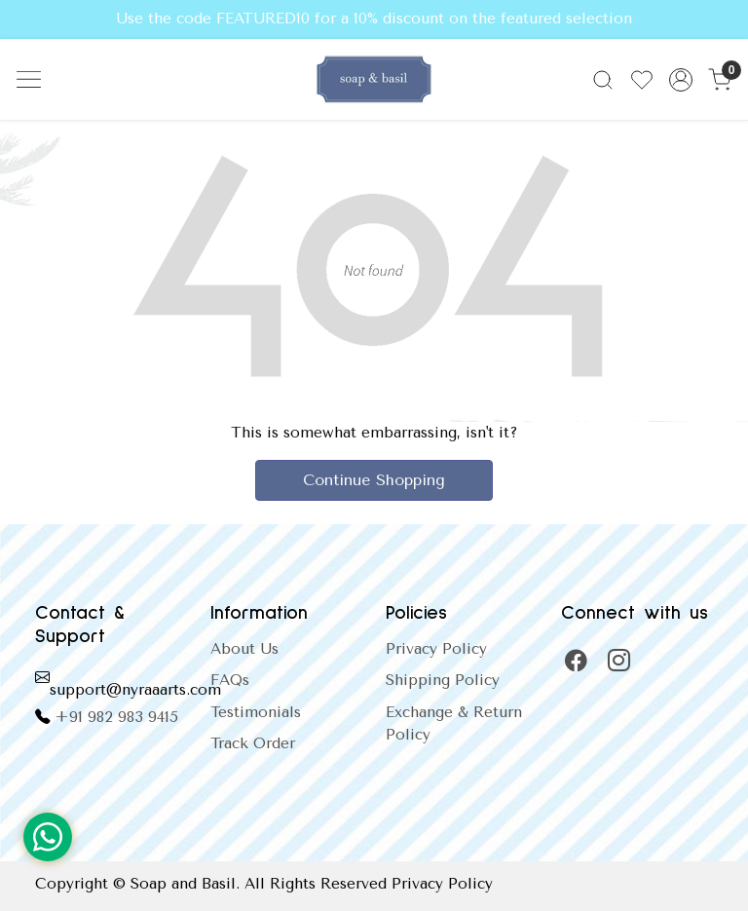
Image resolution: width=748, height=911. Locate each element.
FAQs (229, 680)
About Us (244, 649)
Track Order (252, 743)
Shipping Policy (443, 680)
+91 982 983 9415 (116, 717)
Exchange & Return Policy (454, 723)
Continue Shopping (374, 480)
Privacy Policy (436, 649)
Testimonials (255, 712)
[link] (602, 80)
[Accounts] (680, 80)
